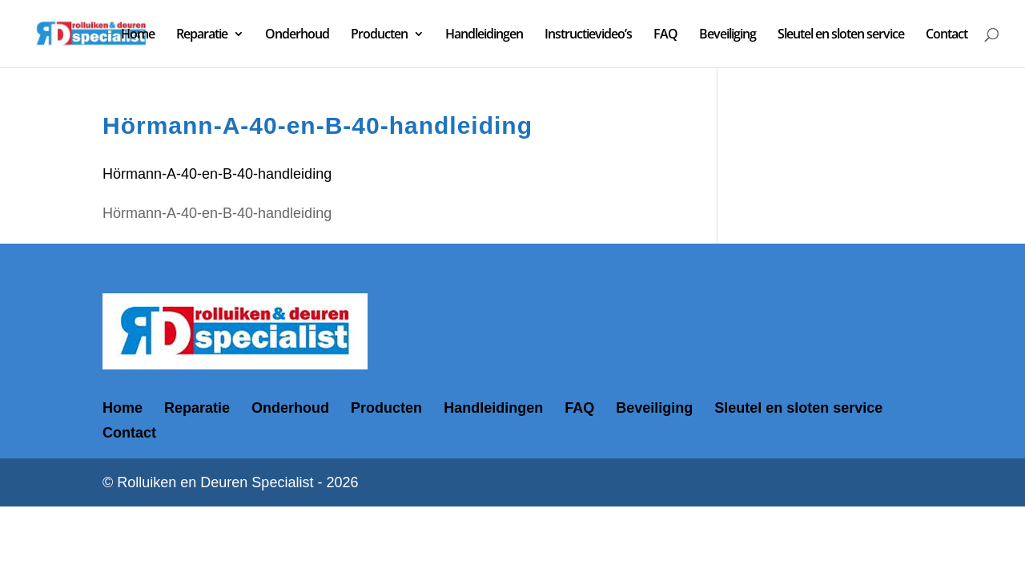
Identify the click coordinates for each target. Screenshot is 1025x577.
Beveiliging (727, 35)
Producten (379, 35)
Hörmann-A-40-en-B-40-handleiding (217, 174)
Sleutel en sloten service (841, 35)
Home (138, 35)
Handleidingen (484, 35)
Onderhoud (297, 35)
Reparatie (201, 35)
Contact (946, 35)
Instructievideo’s (588, 35)
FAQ (665, 35)
